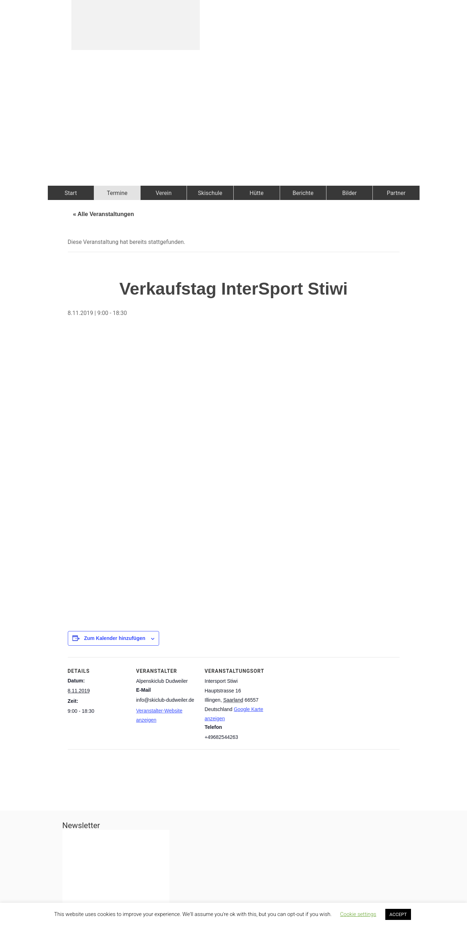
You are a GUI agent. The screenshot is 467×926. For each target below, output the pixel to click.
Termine (117, 193)
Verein (164, 193)
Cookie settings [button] (358, 914)
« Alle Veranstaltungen (103, 214)
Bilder (349, 193)
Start (71, 193)
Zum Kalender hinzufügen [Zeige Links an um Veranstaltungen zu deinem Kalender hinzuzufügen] (114, 638)
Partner (396, 193)
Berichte (303, 193)
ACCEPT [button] (398, 914)
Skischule (210, 193)
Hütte (257, 193)
